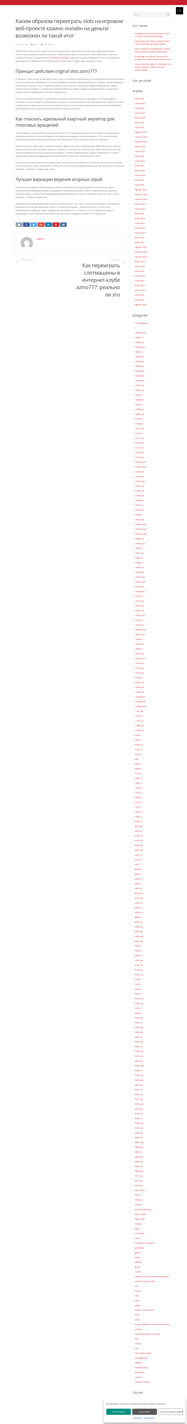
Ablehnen (144, 1411)
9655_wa (139, 1094)
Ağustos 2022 (141, 304)
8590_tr (138, 874)
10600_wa (139, 644)
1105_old (139, 711)
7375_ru (138, 792)
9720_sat (139, 1113)
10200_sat (139, 471)
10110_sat (139, 428)
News (137, 1300)
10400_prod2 (141, 529)
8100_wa (139, 835)
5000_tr (138, 740)
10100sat (139, 423)
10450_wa (139, 553)
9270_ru (138, 1008)
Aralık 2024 (140, 170)
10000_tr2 (139, 356)
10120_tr (139, 433)
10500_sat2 (140, 577)
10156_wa (139, 452)
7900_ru (138, 816)
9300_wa (139, 1017)
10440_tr (139, 548)
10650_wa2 (140, 658)
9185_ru (138, 989)
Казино (138, 1377)
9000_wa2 (139, 936)
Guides (138, 1271)
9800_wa (139, 1147)
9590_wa (139, 1075)
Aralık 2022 (140, 285)
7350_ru (138, 788)
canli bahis (139, 1233)
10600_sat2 (140, 634)
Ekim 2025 (139, 122)
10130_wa (139, 443)
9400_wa (139, 1041)
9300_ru (138, 1013)
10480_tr (139, 562)
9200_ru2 (139, 998)
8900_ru (138, 907)
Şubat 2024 (140, 218)
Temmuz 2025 (141, 137)
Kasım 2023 (140, 232)
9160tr (138, 984)
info (136, 1286)
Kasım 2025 (140, 117)
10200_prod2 (141, 467)
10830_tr (139, 677)
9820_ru (138, 1152)
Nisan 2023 (140, 266)
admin (35, 44)
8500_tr (138, 869)
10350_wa (139, 510)
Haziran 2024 (141, 199)
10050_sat (139, 390)
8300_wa (139, 845)
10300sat (139, 500)
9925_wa (139, 1185)
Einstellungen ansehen (171, 1411)
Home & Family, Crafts (145, 1281)
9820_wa (139, 1156)
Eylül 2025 (139, 127)
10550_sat (139, 610)
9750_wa (139, 1123)
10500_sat (139, 572)
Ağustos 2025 (141, 132)
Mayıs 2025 (140, 146)
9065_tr (138, 950)
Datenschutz (149, 1418)
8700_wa (139, 893)
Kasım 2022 (140, 290)
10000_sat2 (140, 347)
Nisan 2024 (140, 209)
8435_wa (139, 850)
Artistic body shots (143, 1209)
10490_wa (139, 567)
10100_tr (139, 419)
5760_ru (138, 749)
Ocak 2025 (139, 165)
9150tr (138, 979)
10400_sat (139, 538)
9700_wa (139, 1109)
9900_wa (139, 1171)
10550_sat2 (140, 615)
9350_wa (139, 1027)
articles (138, 1204)
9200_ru (138, 994)
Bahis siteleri (140, 1214)
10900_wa (139, 687)
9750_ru (138, 1118)
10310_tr (139, 505)
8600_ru (138, 879)
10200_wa (139, 476)
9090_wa (139, 960)
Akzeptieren (118, 1411)
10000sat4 (139, 371)
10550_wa (139, 625)
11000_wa (139, 692)
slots (137, 1338)
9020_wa (139, 941)
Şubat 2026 (140, 103)
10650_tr (139, 649)
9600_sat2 (139, 1080)
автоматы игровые (60, 57)
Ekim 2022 (139, 295)
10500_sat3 (140, 582)
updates (138, 1362)
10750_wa (139, 673)
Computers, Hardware (145, 1243)
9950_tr (138, 1195)
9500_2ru (139, 1051)
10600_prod (140, 629)
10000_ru (139, 337)
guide (137, 1267)
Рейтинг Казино (142, 1382)
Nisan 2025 (140, 151)
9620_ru (138, 1089)
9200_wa (139, 1003)
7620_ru (138, 811)
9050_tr (138, 946)
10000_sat (139, 342)
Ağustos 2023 (141, 247)
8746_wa (139, 898)
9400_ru (138, 1037)
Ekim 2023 (139, 237)
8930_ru (138, 922)
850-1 (137, 864)
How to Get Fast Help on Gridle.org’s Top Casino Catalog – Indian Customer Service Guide (153, 67)
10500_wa (139, 586)
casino (138, 1238)
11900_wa (139, 730)
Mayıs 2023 (140, 261)
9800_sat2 (139, 1142)
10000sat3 (139, 366)
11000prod (140, 697)
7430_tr (138, 807)
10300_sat (139, 495)
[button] (179, 11)
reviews (138, 1329)
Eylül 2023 (139, 242)
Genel (137, 1257)
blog (137, 1228)
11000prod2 (140, 701)
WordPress (140, 1372)
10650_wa (139, 653)
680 (136, 759)
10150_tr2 (139, 447)
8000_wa (139, 826)
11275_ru (139, 720)
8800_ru (138, 903)
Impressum (138, 1418)
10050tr (138, 404)
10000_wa (139, 361)
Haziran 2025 (141, 141)
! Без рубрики (49, 44)
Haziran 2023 (141, 256)
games (138, 1252)
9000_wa (139, 931)
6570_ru (138, 754)
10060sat (139, 409)
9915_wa (139, 1176)
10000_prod (140, 332)
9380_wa (139, 1032)
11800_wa (139, 725)
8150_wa (139, 840)
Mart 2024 (139, 213)
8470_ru (138, 859)
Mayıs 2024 (140, 204)
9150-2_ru (139, 974)
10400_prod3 (141, 534)
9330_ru (138, 1022)
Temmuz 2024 (141, 194)
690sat (138, 768)
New (137, 1295)
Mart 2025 (139, 156)
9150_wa (139, 970)
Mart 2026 (139, 98)
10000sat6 (139, 380)
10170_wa (139, 457)
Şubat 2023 (140, 276)
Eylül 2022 (139, 300)
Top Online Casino (143, 1353)
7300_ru (138, 783)
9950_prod (139, 1190)
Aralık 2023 (140, 228)
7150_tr (138, 773)
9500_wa (139, 1061)
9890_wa (139, 1166)
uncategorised (141, 1358)
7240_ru (138, 778)
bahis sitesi (140, 1219)
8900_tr (138, 917)
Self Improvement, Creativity (147, 1334)
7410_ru (138, 802)
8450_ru (138, 855)
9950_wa (139, 1200)
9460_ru (138, 1046)
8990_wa (139, 926)
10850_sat (139, 682)
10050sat (139, 399)
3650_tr (138, 735)
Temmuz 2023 (141, 252)
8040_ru (138, 831)
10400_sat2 (140, 543)
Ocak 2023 (139, 280)
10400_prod (140, 524)
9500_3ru (139, 1056)
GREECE (138, 1262)
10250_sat (139, 490)
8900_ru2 (139, 912)
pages (137, 1305)
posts (137, 1315)
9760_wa (139, 1128)
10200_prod (140, 462)
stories (138, 1343)
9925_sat (139, 1180)
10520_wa (139, 601)
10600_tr (139, 639)
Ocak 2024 (139, 223)
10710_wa (139, 668)
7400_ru (138, 797)
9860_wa (139, 1161)
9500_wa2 (139, 1065)
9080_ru (138, 955)
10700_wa (139, 663)
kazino (138, 1291)
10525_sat (139, 605)
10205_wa (139, 486)
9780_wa (139, 1132)
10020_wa (139, 385)
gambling (139, 1247)
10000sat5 (139, 376)
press (137, 1319)
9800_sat (139, 1137)
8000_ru (138, 821)
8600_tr (138, 883)
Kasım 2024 (140, 175)
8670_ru (138, 888)
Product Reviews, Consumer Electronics (152, 1324)
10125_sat (139, 438)
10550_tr (139, 620)
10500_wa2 (140, 591)
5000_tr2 (139, 744)
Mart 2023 (139, 271)
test (136, 1348)
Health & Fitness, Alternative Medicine (152, 1276)
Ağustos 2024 (141, 189)
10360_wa (139, 519)
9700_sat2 (139, 1104)
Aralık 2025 (140, 113)
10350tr (138, 514)
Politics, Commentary (144, 1310)
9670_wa (139, 1099)
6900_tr (138, 764)
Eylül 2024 (139, 185)
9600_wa (139, 1085)
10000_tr (139, 352)
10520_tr (139, 596)
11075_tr (139, 716)
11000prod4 (140, 706)
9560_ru (138, 1070)
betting (138, 1224)
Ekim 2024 (139, 180)
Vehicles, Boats (141, 1367)
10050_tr (139, 395)
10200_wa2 (140, 481)
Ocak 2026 (139, 108)
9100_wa (139, 965)
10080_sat (139, 414)
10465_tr (139, 558)
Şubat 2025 (140, 161)
